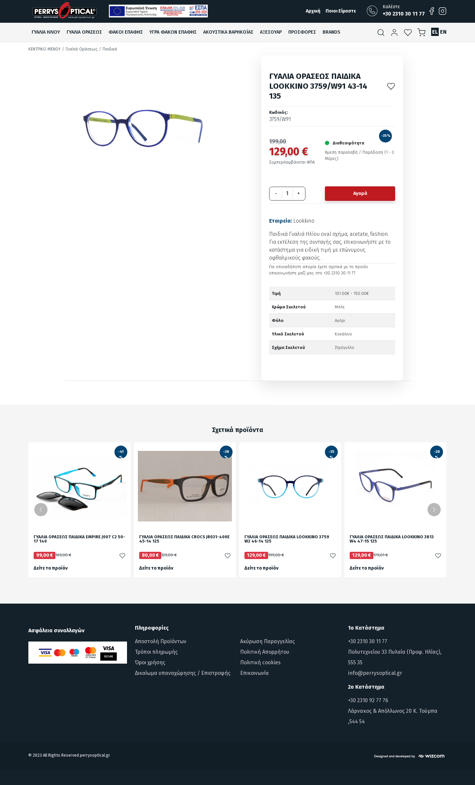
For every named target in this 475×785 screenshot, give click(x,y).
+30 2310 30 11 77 (367, 641)
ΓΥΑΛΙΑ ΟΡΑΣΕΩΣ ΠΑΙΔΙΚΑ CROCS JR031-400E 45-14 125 (184, 539)
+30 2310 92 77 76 (368, 700)
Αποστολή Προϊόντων (160, 641)
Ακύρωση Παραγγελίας (267, 641)
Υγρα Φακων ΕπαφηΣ (173, 32)
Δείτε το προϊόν (51, 568)
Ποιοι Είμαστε (341, 11)
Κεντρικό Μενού (44, 49)
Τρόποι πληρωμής (156, 652)
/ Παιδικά (108, 49)
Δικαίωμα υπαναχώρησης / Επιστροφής (183, 673)
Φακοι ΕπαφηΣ (126, 32)
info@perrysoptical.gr (375, 673)
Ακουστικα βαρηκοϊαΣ (228, 32)
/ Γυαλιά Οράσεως (80, 49)
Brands (331, 32)
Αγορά (360, 193)
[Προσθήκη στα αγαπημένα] (391, 86)
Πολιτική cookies (260, 662)
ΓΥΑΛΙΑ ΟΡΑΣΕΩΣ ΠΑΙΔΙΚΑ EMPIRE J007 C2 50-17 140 (79, 539)
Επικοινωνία (254, 673)
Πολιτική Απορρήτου (264, 652)
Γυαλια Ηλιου (46, 32)
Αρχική (313, 11)
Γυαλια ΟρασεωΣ (84, 32)
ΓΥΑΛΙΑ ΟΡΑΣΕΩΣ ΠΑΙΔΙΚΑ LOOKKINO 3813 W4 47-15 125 (392, 539)
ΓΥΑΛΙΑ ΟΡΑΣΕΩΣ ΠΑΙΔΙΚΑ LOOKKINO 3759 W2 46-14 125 (286, 539)
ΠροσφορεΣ (302, 32)
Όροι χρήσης (150, 662)
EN (443, 32)
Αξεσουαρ (271, 32)
